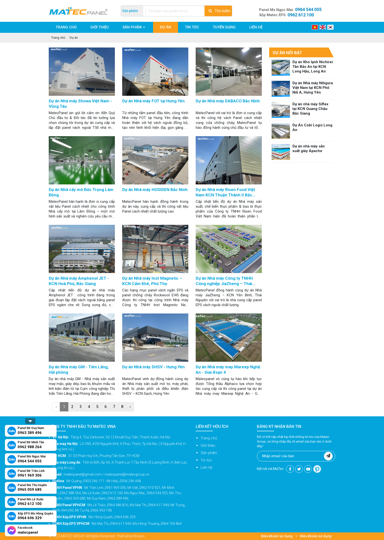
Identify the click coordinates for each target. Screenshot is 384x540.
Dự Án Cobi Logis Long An (312, 127)
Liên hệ (206, 467)
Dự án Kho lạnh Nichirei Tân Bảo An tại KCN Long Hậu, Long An (312, 66)
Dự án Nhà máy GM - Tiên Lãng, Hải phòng (78, 369)
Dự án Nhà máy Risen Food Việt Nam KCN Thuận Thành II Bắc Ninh (225, 192)
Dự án (74, 37)
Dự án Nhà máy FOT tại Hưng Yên (153, 100)
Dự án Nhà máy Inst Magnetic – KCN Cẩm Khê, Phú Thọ (152, 281)
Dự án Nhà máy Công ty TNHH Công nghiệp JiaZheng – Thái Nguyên (224, 281)
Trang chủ (58, 37)
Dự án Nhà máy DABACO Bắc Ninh (228, 100)
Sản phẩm (209, 453)
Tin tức (206, 460)
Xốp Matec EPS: (286, 14)
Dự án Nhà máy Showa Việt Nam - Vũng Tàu (80, 103)
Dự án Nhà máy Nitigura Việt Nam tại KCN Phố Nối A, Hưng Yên (312, 88)
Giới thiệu (208, 445)
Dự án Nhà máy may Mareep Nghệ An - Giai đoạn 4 (228, 369)
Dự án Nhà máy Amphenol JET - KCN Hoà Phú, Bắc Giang (79, 281)
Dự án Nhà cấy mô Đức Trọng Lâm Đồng (81, 192)
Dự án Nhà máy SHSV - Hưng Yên (153, 366)
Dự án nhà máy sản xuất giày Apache (308, 148)
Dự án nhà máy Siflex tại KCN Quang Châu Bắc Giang (310, 109)
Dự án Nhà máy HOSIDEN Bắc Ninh (155, 189)
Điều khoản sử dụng (277, 536)
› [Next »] (130, 406)
